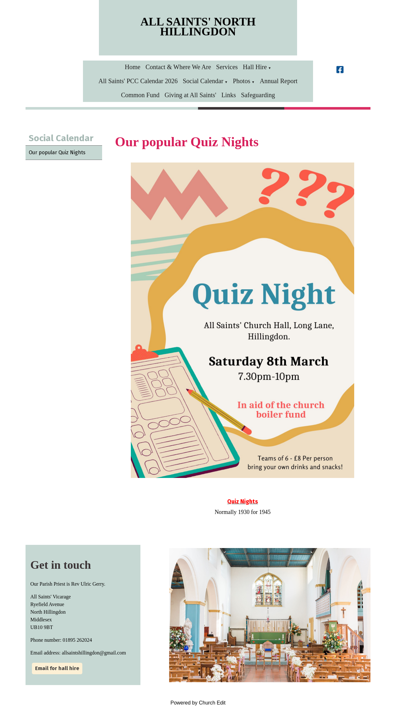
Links (228, 94)
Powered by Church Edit (198, 702)
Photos (241, 80)
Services (227, 66)
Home (132, 66)
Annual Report (278, 80)
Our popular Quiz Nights (57, 152)
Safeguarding (258, 94)
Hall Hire (255, 66)
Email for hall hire (57, 668)
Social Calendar (203, 80)
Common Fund (140, 94)
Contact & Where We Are (178, 66)
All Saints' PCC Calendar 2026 (138, 80)
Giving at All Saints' (190, 94)
